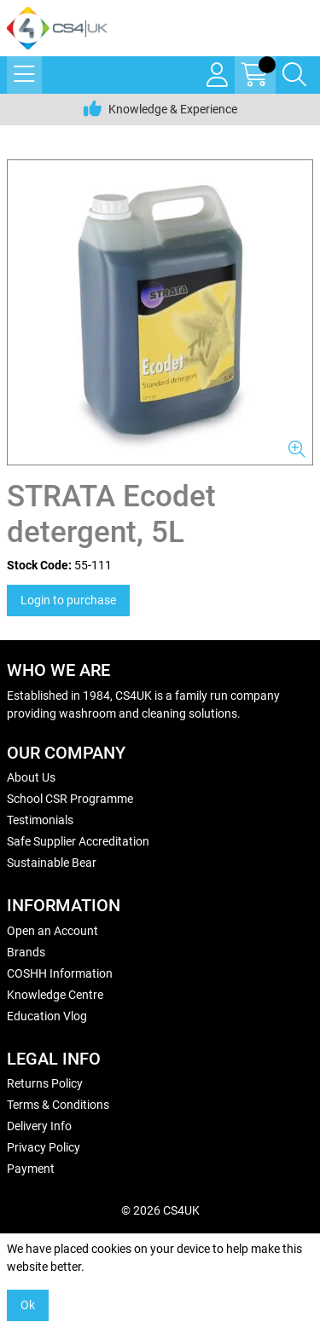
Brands (26, 952)
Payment (31, 1168)
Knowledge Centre (55, 995)
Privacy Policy (43, 1147)
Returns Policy (45, 1083)
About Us (31, 777)
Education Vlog (47, 1016)
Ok (27, 1305)
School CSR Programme (70, 798)
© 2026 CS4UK (160, 1210)
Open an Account (52, 931)
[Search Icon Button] (294, 75)
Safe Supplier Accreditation (78, 841)
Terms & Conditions (58, 1104)
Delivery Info (39, 1126)
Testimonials (40, 820)
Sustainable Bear (51, 862)
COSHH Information (60, 973)
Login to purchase (68, 600)
